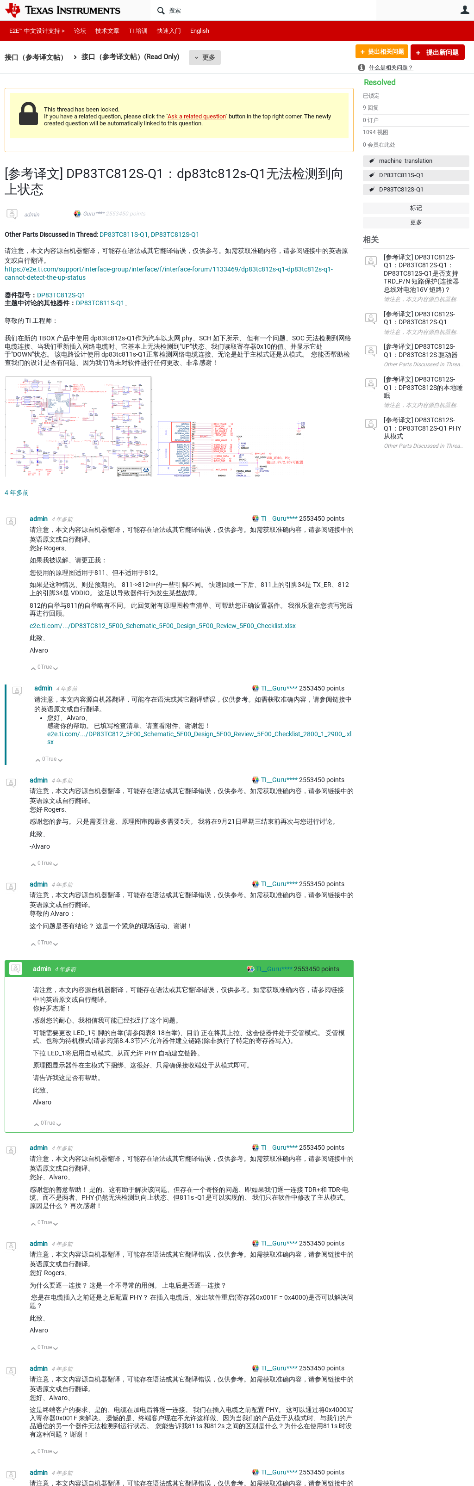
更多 (208, 57)
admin (31, 214)
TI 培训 (138, 30)
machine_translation (405, 160)
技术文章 (107, 30)
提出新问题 (442, 52)
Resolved (380, 82)
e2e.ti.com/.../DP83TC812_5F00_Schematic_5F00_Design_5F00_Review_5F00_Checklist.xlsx (163, 625)
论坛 (80, 30)
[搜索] (263, 10)
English (199, 30)
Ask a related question (196, 116)
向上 (33, 669)
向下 (56, 669)
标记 (416, 207)
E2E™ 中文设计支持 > (37, 30)
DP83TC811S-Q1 (401, 175)
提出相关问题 (382, 52)
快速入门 (169, 30)
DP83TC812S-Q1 (401, 189)
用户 (464, 9)
